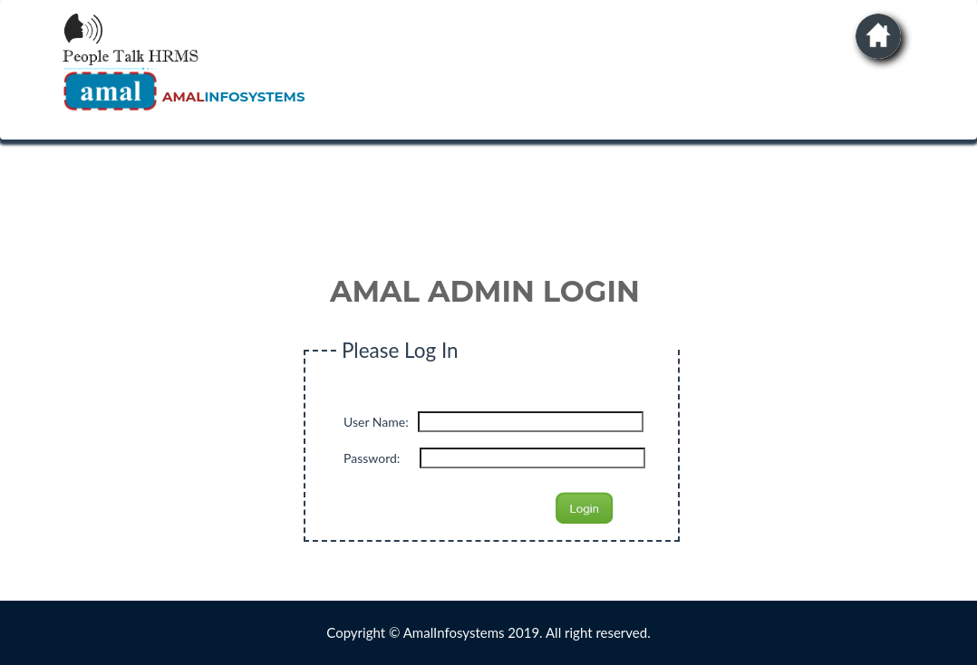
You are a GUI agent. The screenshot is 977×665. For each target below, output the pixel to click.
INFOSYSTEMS (233, 96)
